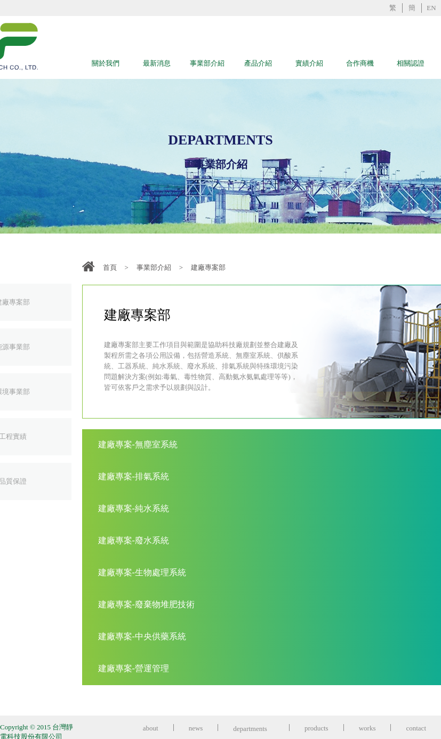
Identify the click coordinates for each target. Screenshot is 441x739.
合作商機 (360, 63)
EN (431, 8)
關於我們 (105, 63)
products (316, 728)
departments (253, 729)
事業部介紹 (207, 63)
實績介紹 (309, 63)
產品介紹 (258, 63)
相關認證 (410, 63)
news (196, 728)
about (150, 728)
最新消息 (157, 63)
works (367, 728)
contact (416, 728)
